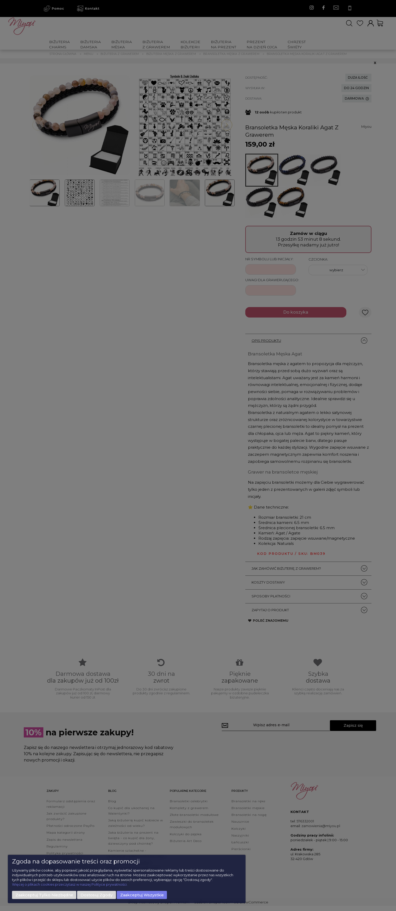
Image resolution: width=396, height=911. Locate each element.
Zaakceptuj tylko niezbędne (44, 895)
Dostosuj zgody (96, 895)
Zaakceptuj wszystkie (142, 895)
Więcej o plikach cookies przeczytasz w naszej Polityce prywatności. (69, 884)
